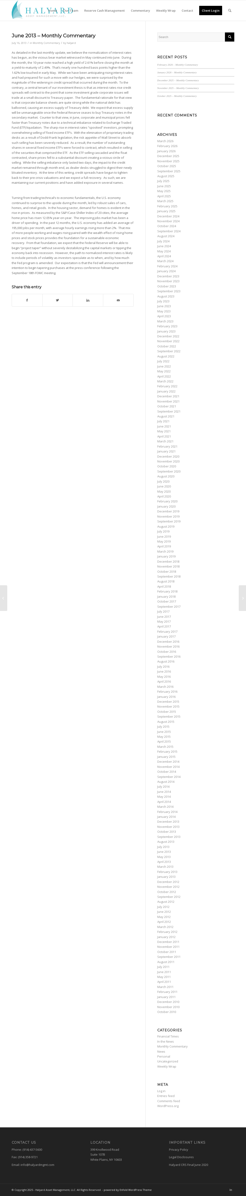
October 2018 (166, 571)
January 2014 (166, 817)
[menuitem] (52, 10)
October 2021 (166, 406)
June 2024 (164, 246)
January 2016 (166, 697)
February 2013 (167, 872)
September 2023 (168, 291)
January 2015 (166, 757)
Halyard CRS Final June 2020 (188, 1165)
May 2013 (164, 857)
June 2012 (164, 912)
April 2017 (164, 626)
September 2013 (168, 837)
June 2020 (164, 486)
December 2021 (168, 396)
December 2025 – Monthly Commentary (178, 80)
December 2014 (168, 761)
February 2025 (167, 206)
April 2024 (164, 256)
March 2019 (165, 551)
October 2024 (166, 226)
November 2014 (168, 767)
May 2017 (164, 621)
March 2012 (165, 927)
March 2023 (165, 321)
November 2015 (168, 706)
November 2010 (168, 1007)
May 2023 (164, 311)
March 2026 (165, 141)
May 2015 (164, 736)
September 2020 (168, 471)
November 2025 (168, 161)
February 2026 (167, 146)
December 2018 (168, 561)
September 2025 (168, 171)
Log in (161, 1091)
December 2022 (168, 336)
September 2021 (168, 411)
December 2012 (168, 882)
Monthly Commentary (46, 43)
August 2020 (165, 476)
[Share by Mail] (118, 300)
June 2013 (164, 852)
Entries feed (166, 1096)
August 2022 (165, 356)
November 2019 (168, 516)
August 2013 (165, 842)
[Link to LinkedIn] (230, 1189)
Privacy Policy (178, 1149)
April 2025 (164, 196)
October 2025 (166, 166)
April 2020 (164, 496)
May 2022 (164, 371)
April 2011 (164, 982)
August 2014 (165, 782)
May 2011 (164, 977)
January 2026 (166, 151)
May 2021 (164, 431)
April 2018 (164, 586)
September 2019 (168, 521)
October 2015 (166, 711)
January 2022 (166, 391)
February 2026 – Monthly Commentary (177, 64)
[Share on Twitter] (58, 300)
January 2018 (166, 596)
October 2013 (166, 831)
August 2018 (165, 581)
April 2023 (164, 316)
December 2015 (168, 701)
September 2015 (168, 716)
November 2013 (168, 827)
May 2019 (164, 541)
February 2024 (167, 266)
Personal (163, 1056)
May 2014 (164, 796)
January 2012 (166, 937)
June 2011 (164, 972)
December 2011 (168, 942)
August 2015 (165, 722)
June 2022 (164, 366)
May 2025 (164, 191)
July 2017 (163, 611)
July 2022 (163, 361)
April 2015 (164, 741)
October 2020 (166, 466)
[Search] (229, 10)
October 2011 (166, 952)
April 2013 (164, 862)
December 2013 (168, 821)
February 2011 (167, 992)
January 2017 (166, 636)
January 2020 (166, 506)
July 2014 (163, 786)
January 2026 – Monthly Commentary (177, 72)
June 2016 (164, 671)
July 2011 (163, 967)
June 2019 (164, 536)
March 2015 (165, 746)
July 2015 (163, 726)
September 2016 (168, 656)
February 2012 (167, 932)
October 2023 (166, 286)
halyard (71, 43)
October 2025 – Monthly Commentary (177, 96)
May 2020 (164, 491)
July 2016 (163, 666)
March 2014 (165, 806)
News (161, 1051)
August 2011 (165, 962)
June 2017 (164, 616)
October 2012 (166, 892)
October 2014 (166, 771)
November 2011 (168, 947)
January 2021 (166, 451)
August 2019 (165, 526)
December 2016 (168, 641)
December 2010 (168, 1002)
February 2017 (167, 631)
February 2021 (167, 446)
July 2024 (163, 241)
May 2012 (164, 917)
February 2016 (167, 691)
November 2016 (168, 646)
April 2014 (164, 802)
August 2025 (165, 176)
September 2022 (168, 351)
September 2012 (168, 897)
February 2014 (167, 812)
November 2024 (168, 221)
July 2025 (163, 181)
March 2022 (165, 381)
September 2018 (168, 576)
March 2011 (165, 987)
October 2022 (166, 346)
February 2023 (167, 326)
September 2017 (168, 606)
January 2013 (166, 877)
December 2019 (168, 511)
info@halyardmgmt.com (37, 1165)
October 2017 (166, 601)
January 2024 (166, 271)
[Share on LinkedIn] (88, 300)
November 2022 (168, 341)
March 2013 (165, 866)
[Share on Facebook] (27, 300)
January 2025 (166, 211)
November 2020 (168, 461)
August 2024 (165, 236)
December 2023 (168, 276)
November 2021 (168, 401)
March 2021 (165, 441)
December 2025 (168, 156)
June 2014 (164, 792)
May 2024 (164, 251)
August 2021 (165, 416)
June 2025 (164, 186)
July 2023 (163, 301)
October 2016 (166, 651)
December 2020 (168, 456)
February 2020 (167, 501)
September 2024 (168, 231)
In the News (165, 1041)
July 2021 (163, 421)
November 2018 (168, 566)
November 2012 (168, 887)
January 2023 (166, 331)
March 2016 (165, 686)
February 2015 (167, 751)
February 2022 (167, 386)
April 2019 (164, 546)
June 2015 (164, 732)
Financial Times (168, 1036)
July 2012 (163, 907)
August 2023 (165, 296)
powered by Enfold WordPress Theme (128, 1190)
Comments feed (168, 1101)
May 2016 (164, 676)
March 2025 (165, 201)
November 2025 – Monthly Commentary (178, 88)
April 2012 (164, 922)
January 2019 (166, 556)
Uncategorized (167, 1061)
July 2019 (163, 531)
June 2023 (164, 306)
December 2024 (168, 216)
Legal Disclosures (181, 1157)
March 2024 (165, 261)
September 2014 (168, 777)
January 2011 (166, 997)
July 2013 (163, 847)
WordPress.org (168, 1106)
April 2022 (164, 376)
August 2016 (165, 661)
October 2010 (166, 1012)
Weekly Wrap (166, 1066)
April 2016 (164, 681)
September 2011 (168, 957)
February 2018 (167, 591)
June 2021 (164, 426)
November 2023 (168, 281)
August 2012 (165, 902)
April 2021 (164, 436)
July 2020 (163, 481)
